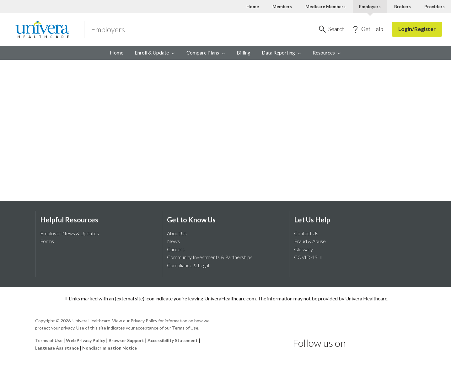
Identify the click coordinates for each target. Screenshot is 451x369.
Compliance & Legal (188, 265)
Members (282, 6)
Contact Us (306, 233)
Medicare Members (325, 6)
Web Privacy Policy (85, 340)
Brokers (402, 6)
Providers (434, 6)
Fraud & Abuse (310, 241)
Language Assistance (57, 348)
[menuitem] (327, 53)
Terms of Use (48, 340)
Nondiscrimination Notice (109, 348)
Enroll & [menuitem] (155, 52)
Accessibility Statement (173, 340)
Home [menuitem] (116, 52)
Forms (47, 241)
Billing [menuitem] (243, 52)
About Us (177, 233)
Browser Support (126, 340)
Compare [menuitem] (205, 52)
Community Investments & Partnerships (209, 257)
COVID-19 (309, 257)
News (173, 241)
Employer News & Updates (69, 233)
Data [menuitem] (281, 52)
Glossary (303, 249)
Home (252, 6)
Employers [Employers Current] (370, 6)
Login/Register (417, 29)
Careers (176, 249)
